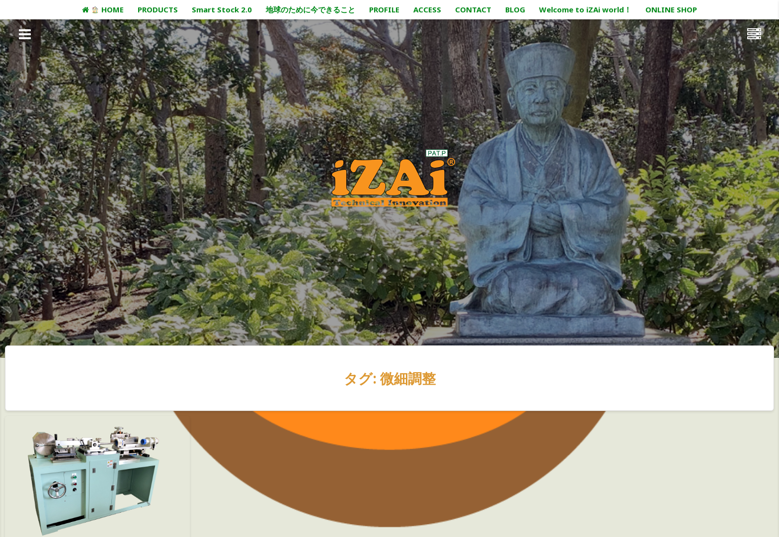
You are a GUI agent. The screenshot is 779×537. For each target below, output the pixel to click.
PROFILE (384, 9)
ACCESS (427, 9)
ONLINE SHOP (671, 9)
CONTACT (473, 9)
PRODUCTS (158, 9)
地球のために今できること (310, 9)
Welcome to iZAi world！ (585, 9)
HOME (102, 9)
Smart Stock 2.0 (222, 9)
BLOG (515, 9)
